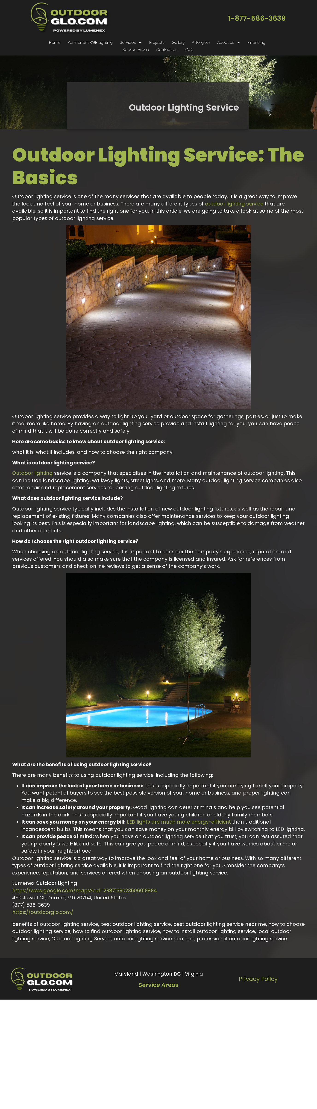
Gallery (178, 42)
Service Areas (136, 49)
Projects (156, 42)
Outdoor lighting (32, 473)
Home (55, 42)
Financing (256, 42)
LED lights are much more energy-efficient (179, 822)
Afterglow (201, 42)
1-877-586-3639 (257, 18)
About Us (229, 42)
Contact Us (166, 49)
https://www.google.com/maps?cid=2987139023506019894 (84, 890)
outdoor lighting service (234, 203)
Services (131, 42)
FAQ (188, 49)
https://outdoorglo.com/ (42, 912)
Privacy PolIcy (258, 979)
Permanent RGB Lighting (90, 42)
